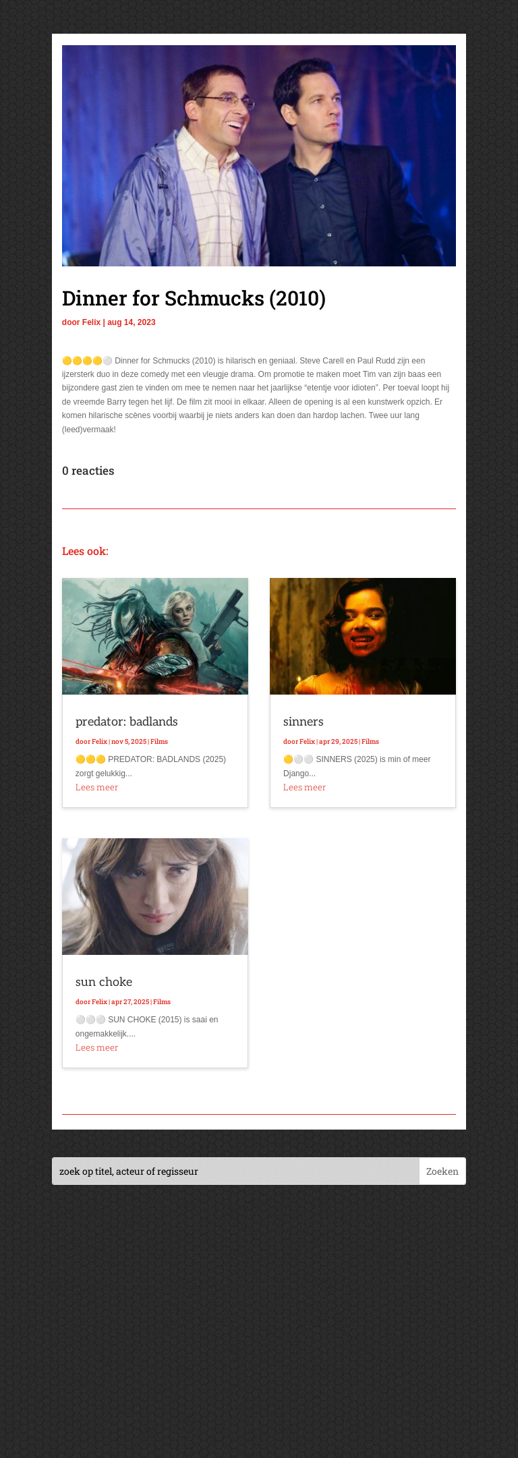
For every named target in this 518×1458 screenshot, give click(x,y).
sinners (303, 722)
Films (159, 741)
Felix (91, 322)
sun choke (104, 982)
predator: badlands (127, 722)
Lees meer (97, 787)
